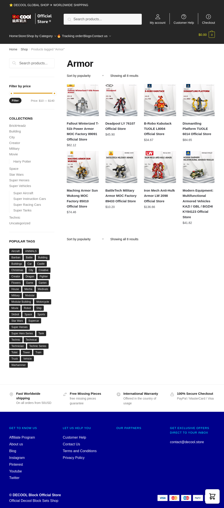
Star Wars (16, 172)
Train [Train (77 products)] (38, 349)
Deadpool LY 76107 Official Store (120, 123)
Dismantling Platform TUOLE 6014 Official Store (197, 126)
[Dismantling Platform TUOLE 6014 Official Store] (199, 97)
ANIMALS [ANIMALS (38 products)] (31, 248)
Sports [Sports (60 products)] (41, 311)
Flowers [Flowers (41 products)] (16, 280)
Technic (14, 215)
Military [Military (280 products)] (15, 292)
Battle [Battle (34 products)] (29, 254)
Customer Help (183, 22)
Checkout (208, 22)
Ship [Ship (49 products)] (39, 305)
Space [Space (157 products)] (28, 311)
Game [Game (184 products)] (29, 280)
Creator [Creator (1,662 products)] (15, 273)
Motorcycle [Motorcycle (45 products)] (42, 299)
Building (15, 128)
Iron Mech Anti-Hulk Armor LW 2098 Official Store (159, 193)
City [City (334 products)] (31, 267)
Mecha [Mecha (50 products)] (28, 286)
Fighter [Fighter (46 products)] (44, 273)
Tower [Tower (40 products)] (26, 349)
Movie (13, 151)
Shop (24, 46)
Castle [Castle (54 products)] (41, 261)
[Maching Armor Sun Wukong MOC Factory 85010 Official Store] (83, 164)
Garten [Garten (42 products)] (43, 280)
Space (14, 166)
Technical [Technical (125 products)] (31, 337)
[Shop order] (87, 73)
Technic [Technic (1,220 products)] (15, 337)
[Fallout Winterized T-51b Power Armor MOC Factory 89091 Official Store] (83, 97)
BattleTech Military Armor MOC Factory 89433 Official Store (121, 193)
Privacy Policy (74, 455)
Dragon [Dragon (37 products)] (30, 273)
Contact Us (71, 441)
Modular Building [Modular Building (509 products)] (21, 299)
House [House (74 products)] (15, 286)
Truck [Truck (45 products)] (14, 356)
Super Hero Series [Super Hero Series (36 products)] (22, 330)
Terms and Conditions (80, 448)
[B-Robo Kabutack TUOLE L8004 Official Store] (160, 97)
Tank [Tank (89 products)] (41, 330)
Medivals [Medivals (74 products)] (43, 286)
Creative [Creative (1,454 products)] (44, 267)
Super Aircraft (23, 190)
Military (14, 146)
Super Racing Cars (27, 202)
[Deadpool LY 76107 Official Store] (121, 97)
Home (13, 46)
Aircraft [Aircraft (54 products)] (15, 248)
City (12, 134)
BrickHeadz (17, 123)
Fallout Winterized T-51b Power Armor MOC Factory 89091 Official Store (83, 129)
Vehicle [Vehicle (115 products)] (27, 356)
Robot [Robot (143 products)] (27, 305)
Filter (15, 98)
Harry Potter (22, 159)
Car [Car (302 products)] (30, 261)
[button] (212, 496)
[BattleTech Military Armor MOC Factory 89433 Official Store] (121, 164)
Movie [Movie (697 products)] (14, 305)
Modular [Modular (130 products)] (30, 292)
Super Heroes (19, 177)
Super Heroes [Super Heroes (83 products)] (19, 324)
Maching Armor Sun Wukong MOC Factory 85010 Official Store (82, 196)
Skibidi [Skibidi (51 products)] (15, 311)
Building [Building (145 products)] (42, 254)
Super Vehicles (20, 183)
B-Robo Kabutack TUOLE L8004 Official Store (158, 126)
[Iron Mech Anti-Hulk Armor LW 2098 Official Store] (160, 164)
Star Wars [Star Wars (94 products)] (17, 318)
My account (158, 22)
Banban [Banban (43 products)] (15, 254)
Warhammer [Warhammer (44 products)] (18, 362)
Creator (14, 140)
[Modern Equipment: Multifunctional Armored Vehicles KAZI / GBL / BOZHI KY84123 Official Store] (199, 164)
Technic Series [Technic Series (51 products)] (37, 343)
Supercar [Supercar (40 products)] (33, 318)
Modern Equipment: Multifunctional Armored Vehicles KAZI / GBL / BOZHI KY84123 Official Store (198, 201)
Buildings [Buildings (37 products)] (16, 261)
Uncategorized (19, 220)
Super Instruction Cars (29, 196)
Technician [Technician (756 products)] (17, 343)
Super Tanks (22, 207)
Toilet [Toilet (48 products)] (14, 349)
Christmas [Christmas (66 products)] (17, 267)
